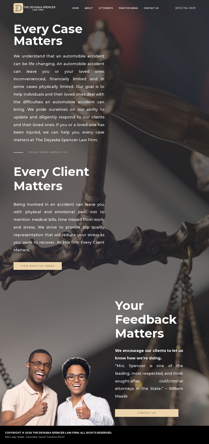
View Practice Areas (37, 266)
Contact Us (151, 8)
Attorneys (106, 8)
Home (75, 8)
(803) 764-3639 (185, 8)
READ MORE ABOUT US (48, 152)
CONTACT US (147, 413)
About (89, 8)
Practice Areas (128, 8)
